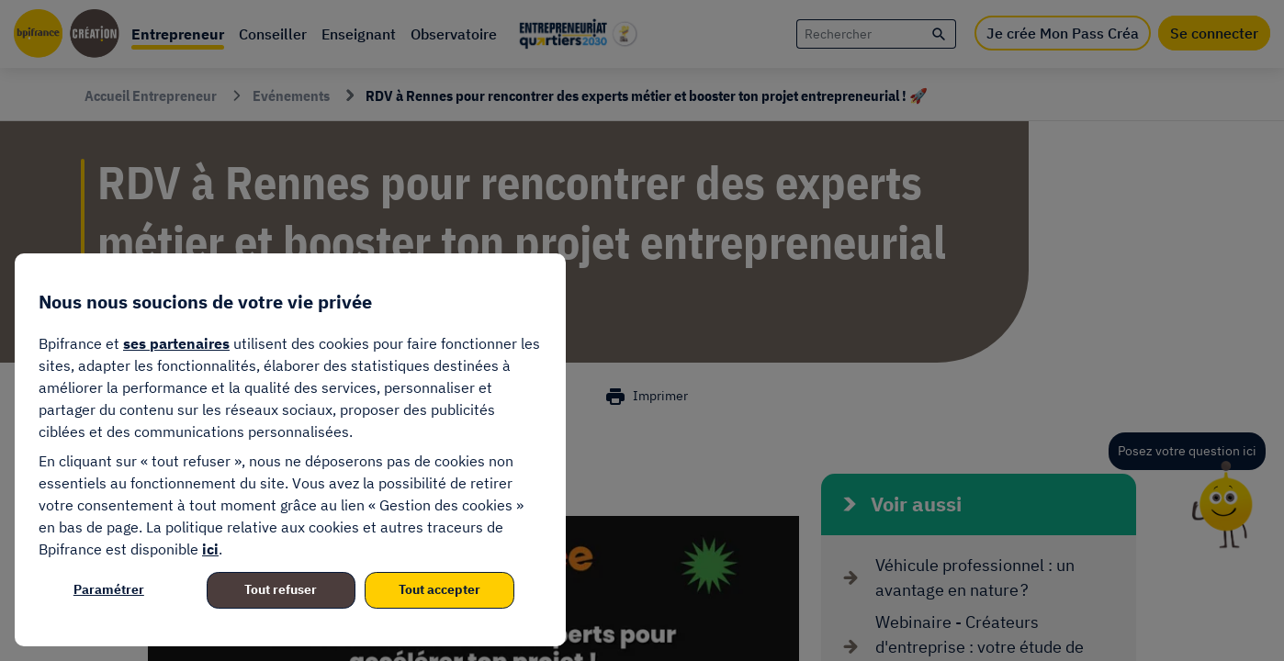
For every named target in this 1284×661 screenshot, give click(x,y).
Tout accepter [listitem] (439, 589)
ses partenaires (176, 343)
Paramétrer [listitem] (108, 589)
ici (210, 549)
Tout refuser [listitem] (280, 589)
